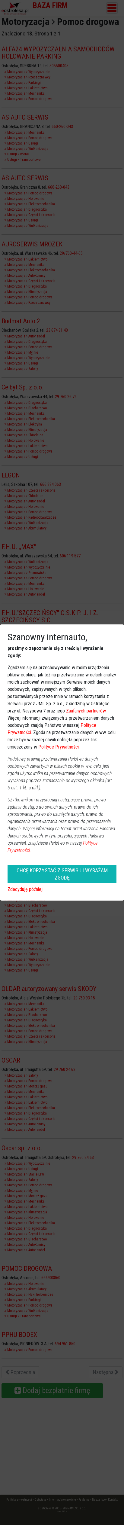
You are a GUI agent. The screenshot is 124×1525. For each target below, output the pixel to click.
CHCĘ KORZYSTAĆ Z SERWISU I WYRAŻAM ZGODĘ (62, 873)
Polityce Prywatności (58, 747)
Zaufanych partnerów (86, 711)
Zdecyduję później (25, 889)
